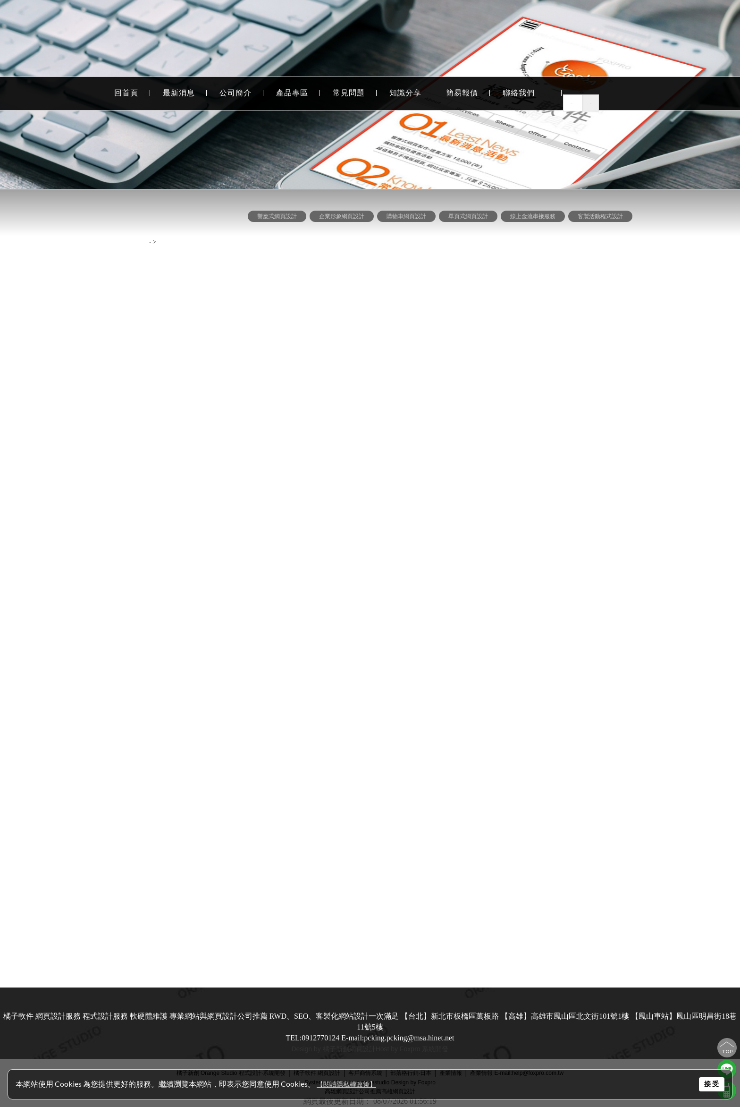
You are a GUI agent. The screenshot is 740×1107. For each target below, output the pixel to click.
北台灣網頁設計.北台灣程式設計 (70, 843)
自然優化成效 (69, 763)
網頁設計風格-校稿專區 (70, 614)
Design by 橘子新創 (320, 1049)
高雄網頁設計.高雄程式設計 (70, 826)
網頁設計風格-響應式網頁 (70, 509)
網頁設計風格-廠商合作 (70, 631)
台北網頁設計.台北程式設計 (70, 808)
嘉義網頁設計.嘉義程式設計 (70, 948)
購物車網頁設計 (69, 264)
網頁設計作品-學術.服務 (70, 649)
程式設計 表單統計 (70, 394)
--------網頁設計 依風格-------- (70, 475)
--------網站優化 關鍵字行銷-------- (70, 747)
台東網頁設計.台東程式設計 (70, 861)
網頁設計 (362, 1049)
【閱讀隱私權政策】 (346, 1084)
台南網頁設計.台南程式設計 (70, 878)
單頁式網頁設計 (69, 282)
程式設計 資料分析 (70, 412)
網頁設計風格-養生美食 (70, 544)
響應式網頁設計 (277, 216)
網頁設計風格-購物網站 (70, 684)
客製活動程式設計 (70, 317)
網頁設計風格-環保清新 (70, 701)
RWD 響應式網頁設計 (70, 229)
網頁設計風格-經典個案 (70, 491)
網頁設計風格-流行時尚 (70, 526)
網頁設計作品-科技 (70, 561)
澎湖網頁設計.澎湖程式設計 (70, 913)
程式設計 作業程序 (70, 377)
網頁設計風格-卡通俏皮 (70, 719)
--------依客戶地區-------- (70, 792)
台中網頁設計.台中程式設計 (70, 896)
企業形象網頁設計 (70, 247)
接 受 (711, 1084)
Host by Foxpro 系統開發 (412, 1049)
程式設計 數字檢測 (70, 429)
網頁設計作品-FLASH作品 (70, 666)
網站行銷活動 (69, 447)
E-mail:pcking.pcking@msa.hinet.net (397, 1038)
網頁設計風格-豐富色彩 (70, 596)
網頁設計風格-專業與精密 (70, 579)
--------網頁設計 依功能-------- (70, 213)
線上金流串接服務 (70, 299)
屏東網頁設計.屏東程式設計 (70, 931)
